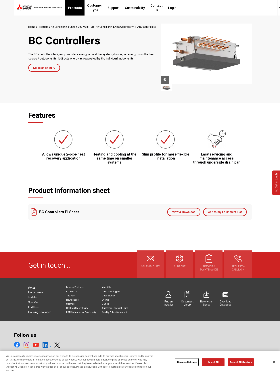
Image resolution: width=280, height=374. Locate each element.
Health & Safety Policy (77, 308)
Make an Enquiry (44, 68)
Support (141, 8)
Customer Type (118, 8)
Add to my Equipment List (225, 212)
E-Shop (105, 304)
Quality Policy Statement (114, 312)
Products (94, 8)
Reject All (213, 364)
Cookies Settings (187, 364)
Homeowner (35, 292)
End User (33, 307)
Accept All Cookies (241, 364)
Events (105, 300)
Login (204, 8)
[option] (206, 54)
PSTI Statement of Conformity (81, 312)
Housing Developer (39, 312)
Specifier (33, 302)
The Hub (70, 295)
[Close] (274, 365)
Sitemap (70, 304)
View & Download (183, 212)
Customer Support (111, 291)
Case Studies (109, 295)
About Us (106, 287)
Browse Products (75, 287)
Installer (33, 297)
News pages (72, 300)
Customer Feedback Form (115, 308)
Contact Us (186, 8)
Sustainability (163, 8)
